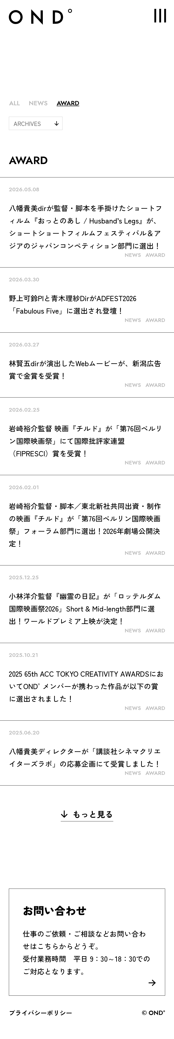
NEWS (38, 103)
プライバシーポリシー (40, 1012)
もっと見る (87, 814)
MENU (156, 15)
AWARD (68, 103)
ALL (14, 103)
